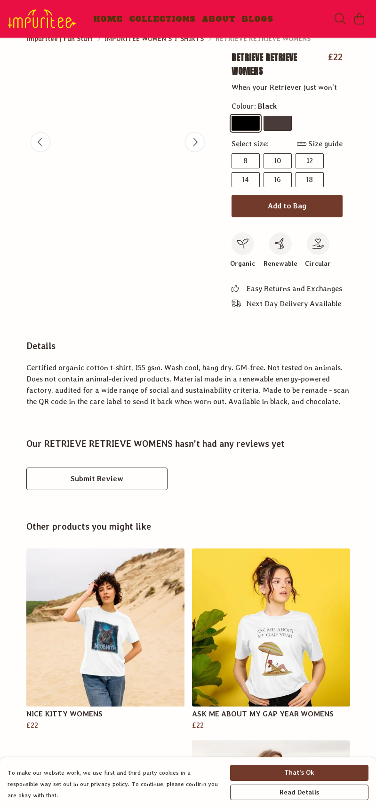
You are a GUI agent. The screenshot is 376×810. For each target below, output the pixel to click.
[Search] (340, 18)
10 (277, 171)
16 (277, 190)
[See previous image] (40, 153)
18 (309, 190)
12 (309, 171)
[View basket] (359, 18)
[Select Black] (246, 134)
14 (245, 190)
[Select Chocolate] (278, 134)
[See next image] (194, 153)
